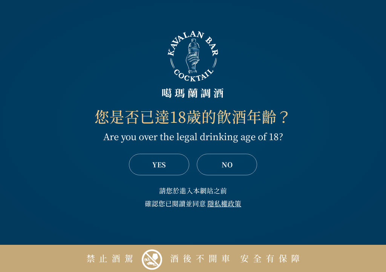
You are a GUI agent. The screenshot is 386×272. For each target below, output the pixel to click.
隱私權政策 (224, 203)
